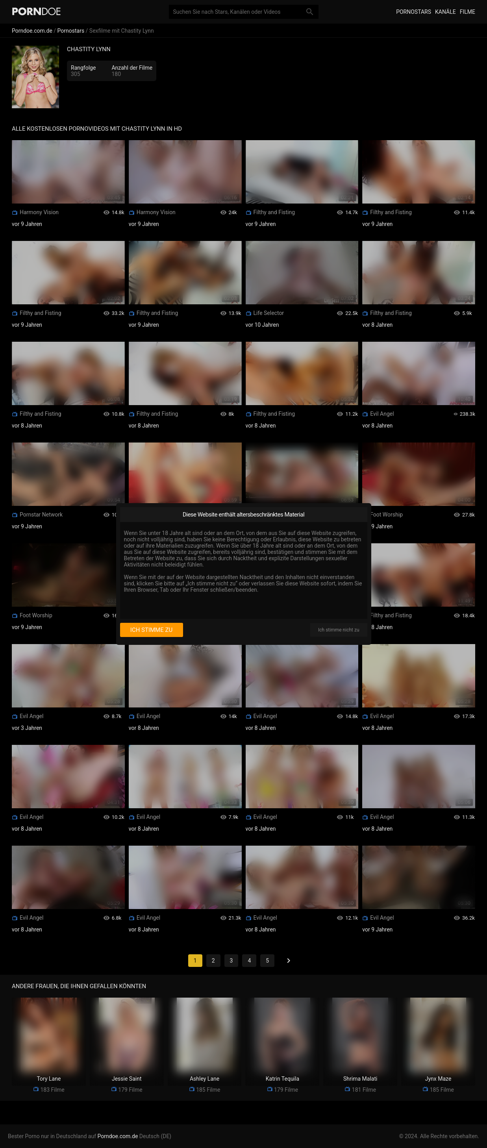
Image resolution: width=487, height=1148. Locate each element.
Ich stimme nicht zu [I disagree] (338, 630)
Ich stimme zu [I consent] (151, 629)
